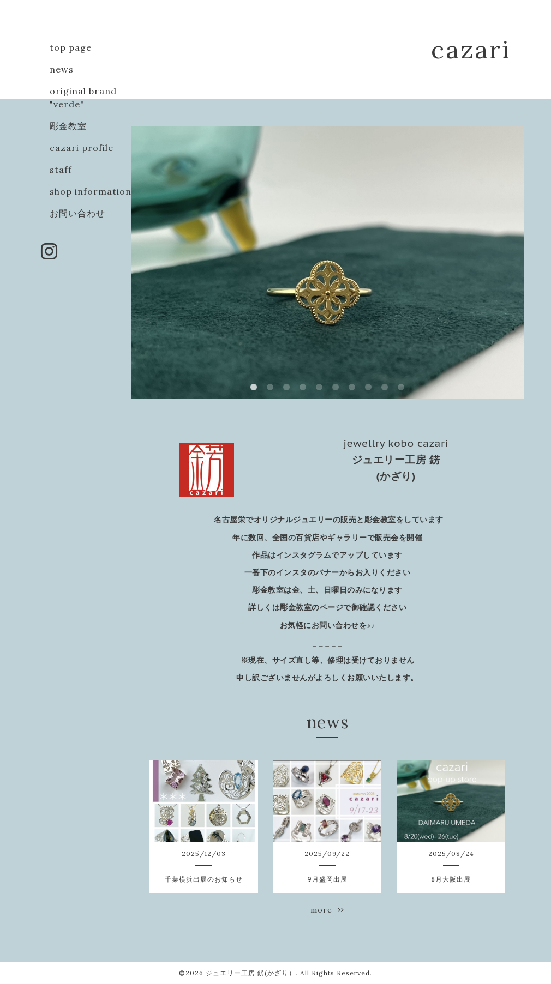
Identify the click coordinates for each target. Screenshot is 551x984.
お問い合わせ (77, 213)
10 (401, 387)
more (327, 910)
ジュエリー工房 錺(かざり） (251, 973)
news (62, 69)
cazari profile (81, 147)
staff (61, 169)
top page (71, 47)
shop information (90, 191)
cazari (470, 49)
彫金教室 (68, 125)
